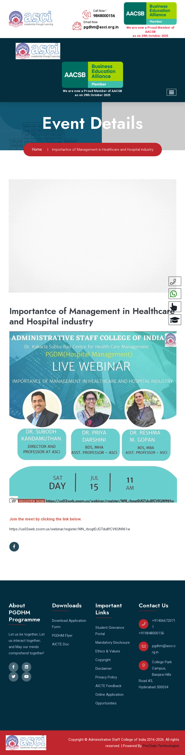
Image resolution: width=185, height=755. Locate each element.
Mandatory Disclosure (112, 642)
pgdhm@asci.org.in (101, 27)
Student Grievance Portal (109, 630)
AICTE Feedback (108, 686)
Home (37, 149)
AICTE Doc (60, 644)
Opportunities (106, 703)
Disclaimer (103, 668)
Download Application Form (69, 623)
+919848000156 (151, 633)
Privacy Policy (106, 677)
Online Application (109, 694)
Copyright (103, 660)
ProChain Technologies (161, 746)
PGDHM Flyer (62, 635)
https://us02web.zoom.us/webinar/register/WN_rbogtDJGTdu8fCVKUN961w (72, 529)
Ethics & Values (107, 651)
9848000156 (104, 15)
